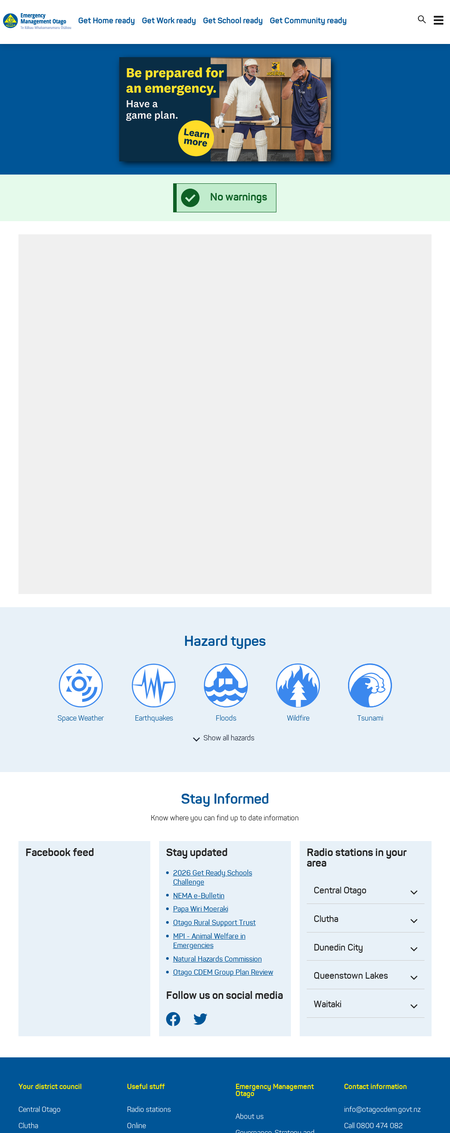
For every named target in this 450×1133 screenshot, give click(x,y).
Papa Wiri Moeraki (200, 909)
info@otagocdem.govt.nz (382, 1110)
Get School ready (233, 21)
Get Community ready (308, 21)
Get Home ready (106, 21)
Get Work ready (169, 21)
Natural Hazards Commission (217, 959)
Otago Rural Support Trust (214, 923)
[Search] (421, 21)
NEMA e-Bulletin (199, 896)
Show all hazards (223, 739)
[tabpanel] (225, 109)
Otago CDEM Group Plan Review (223, 972)
